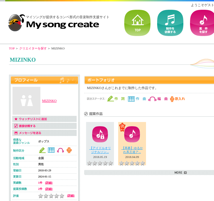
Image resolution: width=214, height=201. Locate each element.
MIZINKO (49, 101)
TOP (137, 23)
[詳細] (49, 182)
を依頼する (170, 23)
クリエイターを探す (33, 48)
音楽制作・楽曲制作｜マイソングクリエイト (53, 20)
